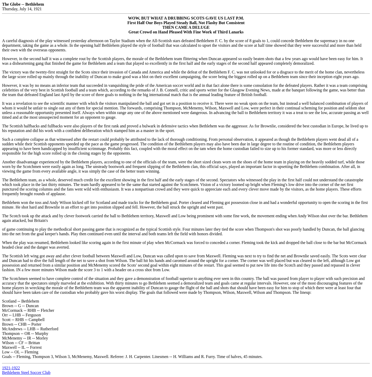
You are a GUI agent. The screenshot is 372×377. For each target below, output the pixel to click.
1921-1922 (11, 368)
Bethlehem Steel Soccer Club (26, 372)
